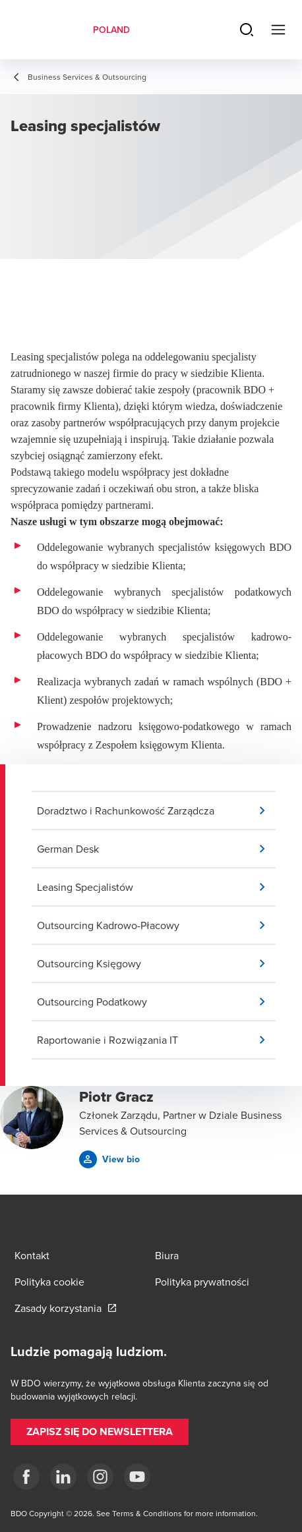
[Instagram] (100, 1476)
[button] (156, 810)
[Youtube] (137, 1476)
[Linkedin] (63, 1476)
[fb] (26, 1476)
